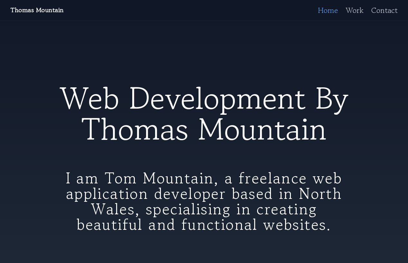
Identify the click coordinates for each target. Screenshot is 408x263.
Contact (384, 10)
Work (355, 10)
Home (328, 10)
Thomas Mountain (37, 10)
